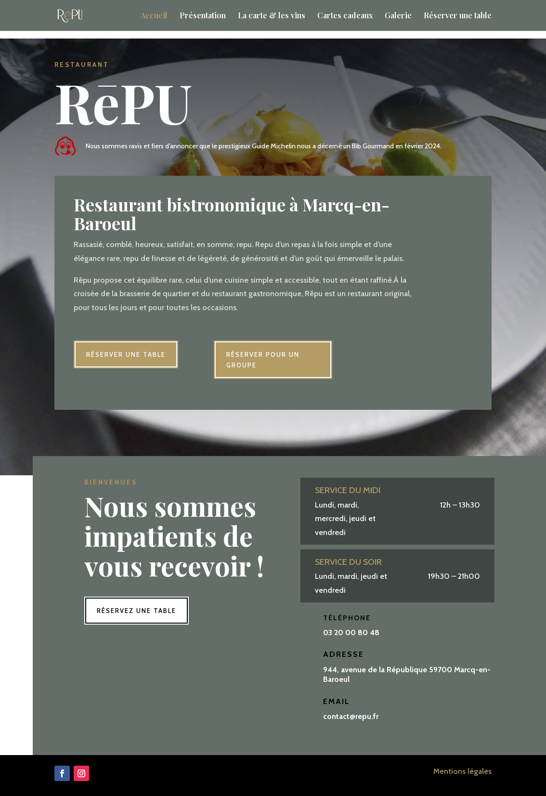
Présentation (203, 16)
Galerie (398, 16)
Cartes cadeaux (345, 16)
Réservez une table (136, 610)
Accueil (154, 16)
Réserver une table (458, 16)
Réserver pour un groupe (262, 360)
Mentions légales (462, 771)
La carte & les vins (271, 16)
